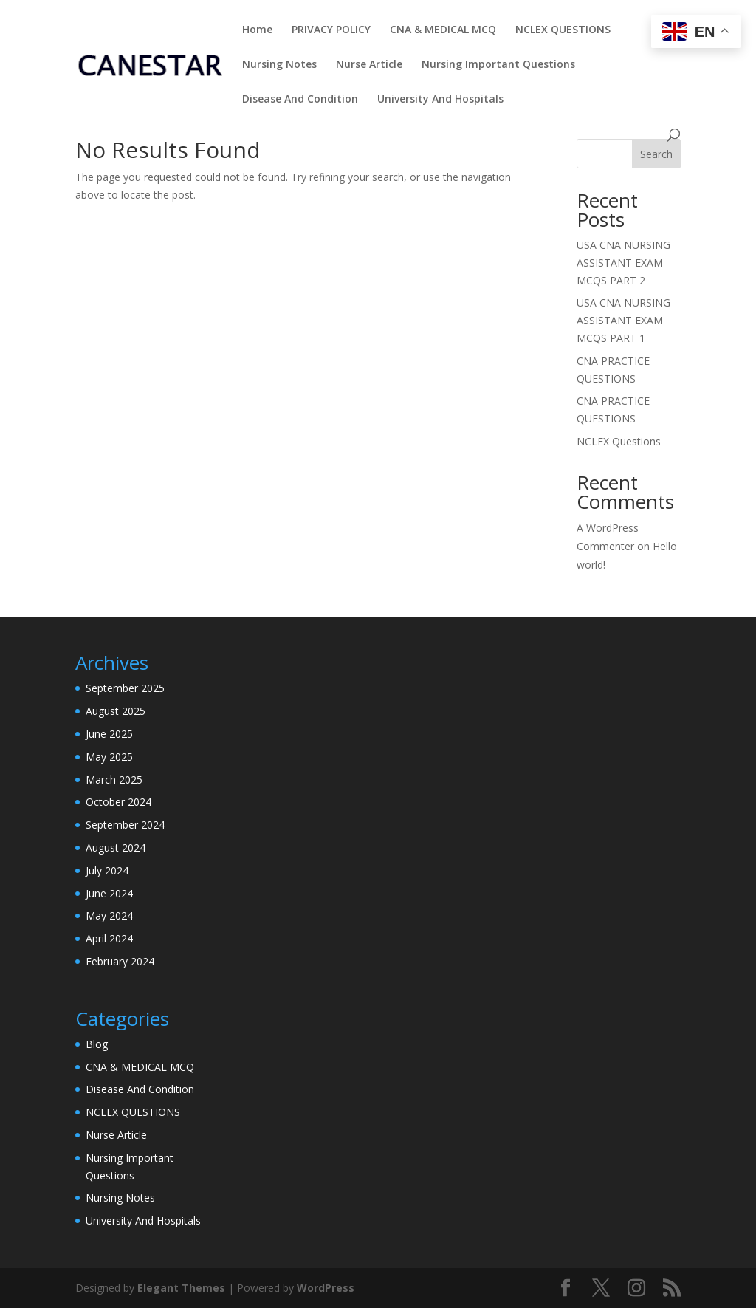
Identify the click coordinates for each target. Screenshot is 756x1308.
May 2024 (109, 915)
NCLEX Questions (619, 441)
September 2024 (125, 825)
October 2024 (118, 802)
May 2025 (109, 757)
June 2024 (109, 893)
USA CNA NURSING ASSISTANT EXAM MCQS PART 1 (623, 320)
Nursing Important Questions (498, 65)
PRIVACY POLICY (331, 30)
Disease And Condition (300, 100)
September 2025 (125, 688)
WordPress (325, 1288)
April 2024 (109, 938)
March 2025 (114, 780)
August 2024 (115, 847)
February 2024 (120, 961)
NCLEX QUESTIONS (563, 30)
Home (257, 30)
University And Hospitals (440, 100)
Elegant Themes (181, 1288)
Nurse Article (369, 65)
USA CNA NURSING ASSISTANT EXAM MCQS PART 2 (623, 262)
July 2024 (107, 870)
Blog (97, 1044)
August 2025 (115, 711)
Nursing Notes (279, 65)
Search (656, 154)
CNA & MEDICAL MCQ (443, 30)
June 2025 (109, 734)
